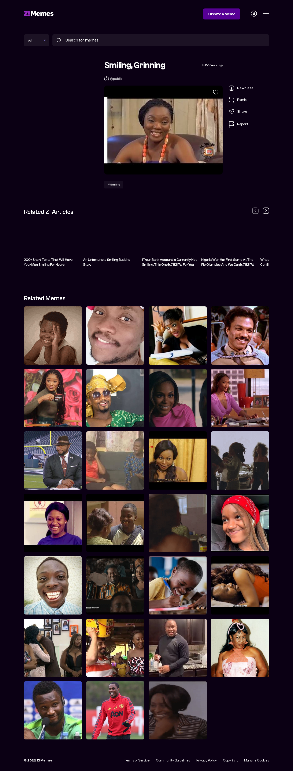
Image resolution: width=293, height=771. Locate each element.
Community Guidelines (173, 760)
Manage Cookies (256, 760)
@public (116, 79)
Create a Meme (221, 14)
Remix (238, 100)
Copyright (230, 760)
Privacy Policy (206, 760)
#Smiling (113, 184)
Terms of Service (137, 760)
